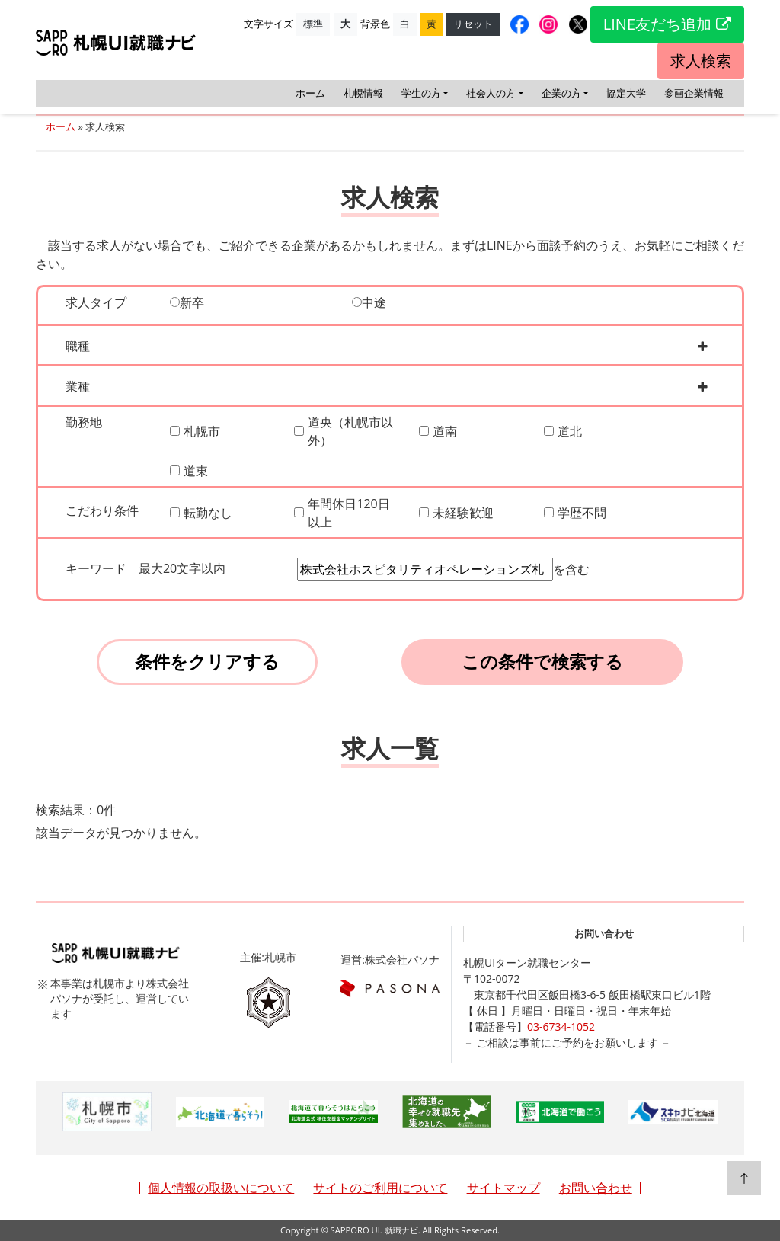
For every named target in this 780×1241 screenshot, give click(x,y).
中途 (369, 302)
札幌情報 (363, 93)
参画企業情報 (694, 93)
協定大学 (626, 93)
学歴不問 (582, 512)
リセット (473, 23)
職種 (86, 345)
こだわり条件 (102, 510)
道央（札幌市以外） (350, 431)
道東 (196, 470)
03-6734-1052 (561, 1026)
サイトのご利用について (380, 1188)
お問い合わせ (595, 1188)
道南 (445, 431)
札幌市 (202, 431)
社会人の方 (491, 93)
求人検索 (700, 60)
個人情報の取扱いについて (221, 1188)
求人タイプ (96, 302)
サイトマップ (503, 1188)
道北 (570, 431)
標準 (313, 23)
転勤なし (208, 512)
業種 (86, 386)
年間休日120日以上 (348, 512)
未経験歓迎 (463, 512)
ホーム (310, 93)
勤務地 (84, 422)
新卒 (187, 302)
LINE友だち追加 (667, 24)
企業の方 (561, 93)
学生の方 (421, 93)
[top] (744, 1178)
